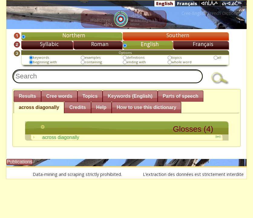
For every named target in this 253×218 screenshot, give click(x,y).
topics (177, 57)
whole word (182, 62)
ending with (136, 62)
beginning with (45, 62)
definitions (135, 57)
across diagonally (39, 107)
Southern (177, 35)
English (164, 3)
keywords (41, 57)
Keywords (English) (130, 96)
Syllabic (49, 44)
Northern (73, 35)
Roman (100, 44)
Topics (90, 96)
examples (92, 57)
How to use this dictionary (146, 107)
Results (27, 96)
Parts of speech (181, 96)
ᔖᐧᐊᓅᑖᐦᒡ (232, 3)
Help (101, 107)
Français (187, 3)
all (219, 57)
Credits (77, 107)
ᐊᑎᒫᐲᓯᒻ (209, 3)
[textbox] (107, 76)
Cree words (59, 96)
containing (93, 62)
